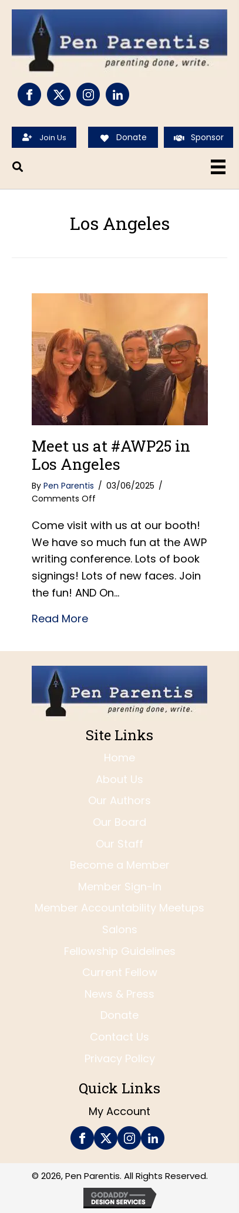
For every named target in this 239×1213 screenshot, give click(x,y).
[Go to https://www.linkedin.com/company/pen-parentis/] (117, 94)
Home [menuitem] (119, 757)
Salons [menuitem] (119, 929)
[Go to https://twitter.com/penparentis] (58, 94)
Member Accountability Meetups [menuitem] (119, 907)
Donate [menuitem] (119, 1015)
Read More (60, 618)
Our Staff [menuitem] (119, 843)
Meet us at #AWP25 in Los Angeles (111, 455)
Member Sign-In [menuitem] (119, 886)
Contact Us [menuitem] (119, 1036)
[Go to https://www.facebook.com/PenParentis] (29, 94)
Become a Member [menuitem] (120, 865)
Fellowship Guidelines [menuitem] (120, 951)
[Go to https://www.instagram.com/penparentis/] (88, 94)
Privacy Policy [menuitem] (120, 1058)
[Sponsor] (198, 137)
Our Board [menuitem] (119, 822)
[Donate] (122, 137)
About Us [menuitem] (119, 779)
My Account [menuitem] (119, 1111)
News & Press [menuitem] (119, 994)
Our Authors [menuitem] (119, 800)
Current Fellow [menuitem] (119, 972)
